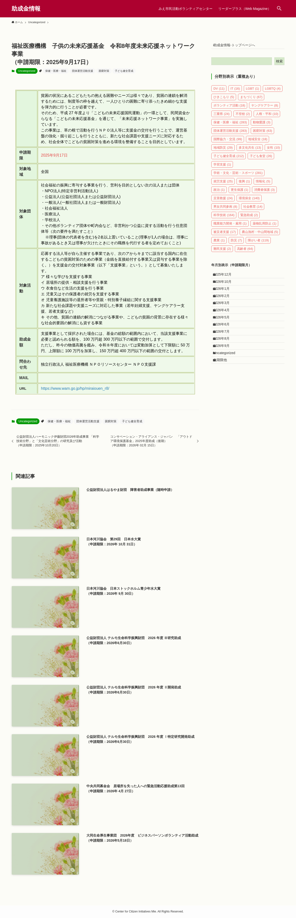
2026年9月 (224, 379)
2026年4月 (224, 329)
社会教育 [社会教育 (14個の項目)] (253, 209)
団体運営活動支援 (82, 70)
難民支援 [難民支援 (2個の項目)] (222, 251)
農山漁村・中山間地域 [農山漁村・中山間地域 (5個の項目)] (260, 235)
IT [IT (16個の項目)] (235, 91)
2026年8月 (224, 369)
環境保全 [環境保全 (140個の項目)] (249, 201)
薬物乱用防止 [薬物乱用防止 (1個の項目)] (265, 226)
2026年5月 (224, 339)
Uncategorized (26, 70)
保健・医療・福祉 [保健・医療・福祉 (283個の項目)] (230, 125)
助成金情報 (26, 9)
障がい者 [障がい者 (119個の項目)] (258, 243)
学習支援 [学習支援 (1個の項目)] (222, 167)
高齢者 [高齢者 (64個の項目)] (245, 251)
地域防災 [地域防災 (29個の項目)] (223, 150)
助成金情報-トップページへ (237, 46)
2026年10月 (225, 289)
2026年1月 (224, 299)
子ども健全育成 (124, 70)
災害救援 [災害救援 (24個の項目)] (223, 201)
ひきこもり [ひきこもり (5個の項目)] (223, 100)
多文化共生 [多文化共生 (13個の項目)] (250, 150)
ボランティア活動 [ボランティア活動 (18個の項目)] (229, 108)
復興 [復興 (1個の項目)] (244, 184)
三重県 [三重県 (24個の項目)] (221, 117)
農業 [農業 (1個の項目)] (219, 243)
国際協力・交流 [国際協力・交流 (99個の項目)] (227, 142)
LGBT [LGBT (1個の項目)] (252, 91)
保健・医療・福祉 (55, 70)
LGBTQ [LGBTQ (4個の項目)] (273, 91)
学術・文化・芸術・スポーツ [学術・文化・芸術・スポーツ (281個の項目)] (238, 176)
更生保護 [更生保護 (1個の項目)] (239, 192)
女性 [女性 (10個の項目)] (273, 150)
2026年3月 (224, 319)
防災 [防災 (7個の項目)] (236, 243)
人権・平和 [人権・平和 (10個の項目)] (267, 117)
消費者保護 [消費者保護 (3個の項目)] (264, 192)
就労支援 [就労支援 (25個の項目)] (223, 184)
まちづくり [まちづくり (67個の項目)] (251, 100)
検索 (279, 64)
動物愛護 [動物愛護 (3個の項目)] (261, 125)
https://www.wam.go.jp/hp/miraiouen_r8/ (75, 388)
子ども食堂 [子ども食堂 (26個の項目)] (261, 159)
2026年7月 (224, 359)
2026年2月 (224, 309)
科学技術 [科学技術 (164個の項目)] (223, 218)
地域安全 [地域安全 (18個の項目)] (257, 142)
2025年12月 (225, 279)
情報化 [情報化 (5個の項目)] (263, 184)
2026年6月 (224, 349)
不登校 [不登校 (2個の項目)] (243, 117)
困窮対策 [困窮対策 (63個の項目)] (262, 133)
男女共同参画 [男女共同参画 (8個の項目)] (225, 209)
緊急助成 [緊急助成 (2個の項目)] (249, 218)
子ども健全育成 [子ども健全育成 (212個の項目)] (228, 159)
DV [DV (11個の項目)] (219, 91)
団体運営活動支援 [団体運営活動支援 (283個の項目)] (230, 133)
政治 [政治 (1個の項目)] (219, 192)
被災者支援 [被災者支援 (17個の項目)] (224, 235)
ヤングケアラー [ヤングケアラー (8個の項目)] (264, 108)
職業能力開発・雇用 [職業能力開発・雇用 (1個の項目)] (230, 226)
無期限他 (223, 399)
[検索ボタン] (279, 8)
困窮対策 (104, 70)
